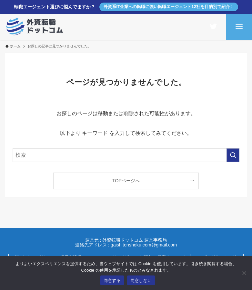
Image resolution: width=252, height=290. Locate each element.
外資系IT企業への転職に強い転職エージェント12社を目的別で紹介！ (169, 6)
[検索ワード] (126, 155)
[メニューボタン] (239, 27)
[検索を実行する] (233, 155)
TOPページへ (126, 180)
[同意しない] (244, 273)
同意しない (141, 280)
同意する (112, 280)
